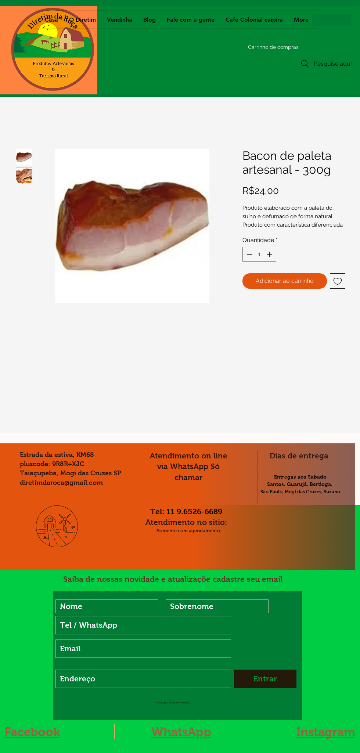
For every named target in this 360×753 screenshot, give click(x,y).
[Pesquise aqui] (325, 63)
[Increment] (270, 254)
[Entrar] (265, 679)
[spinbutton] (259, 254)
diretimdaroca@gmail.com (61, 482)
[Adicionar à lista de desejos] (337, 281)
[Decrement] (249, 254)
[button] (258, 47)
